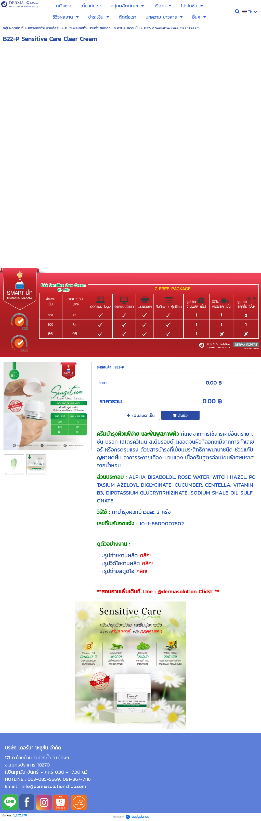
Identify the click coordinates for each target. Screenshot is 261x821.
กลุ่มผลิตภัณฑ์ (13, 28)
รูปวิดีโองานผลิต (123, 563)
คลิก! (145, 555)
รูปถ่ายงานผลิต (122, 555)
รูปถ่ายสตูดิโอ (120, 571)
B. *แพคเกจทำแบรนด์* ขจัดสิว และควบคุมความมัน (102, 28)
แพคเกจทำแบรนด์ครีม (44, 28)
